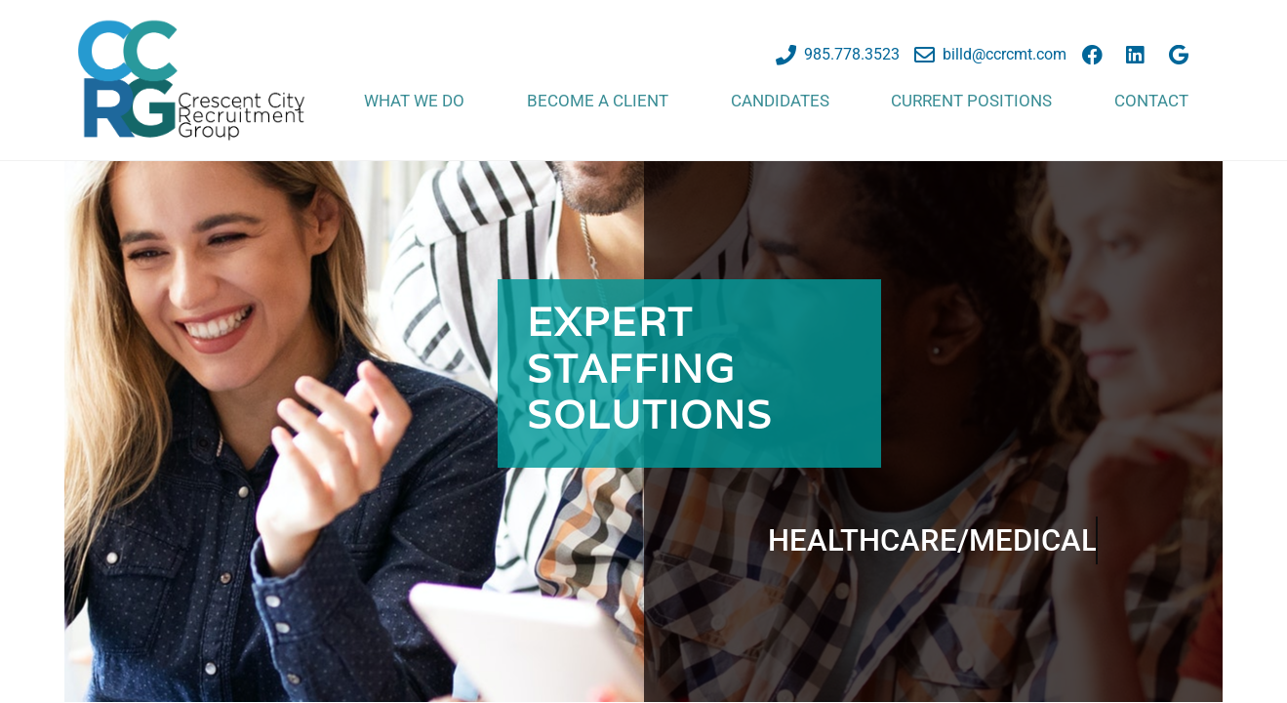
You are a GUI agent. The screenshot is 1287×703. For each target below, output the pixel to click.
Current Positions (971, 100)
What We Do (414, 100)
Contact (1151, 100)
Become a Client (597, 100)
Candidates (780, 100)
